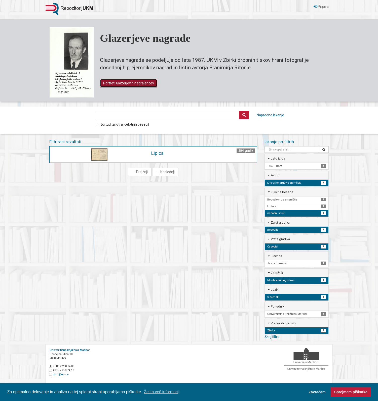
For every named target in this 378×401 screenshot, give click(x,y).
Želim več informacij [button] (161, 392)
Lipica (157, 153)
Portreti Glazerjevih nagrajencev (128, 83)
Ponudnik (277, 306)
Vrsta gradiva (280, 239)
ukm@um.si (61, 374)
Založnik (277, 273)
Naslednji (165, 172)
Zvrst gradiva (280, 222)
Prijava (321, 7)
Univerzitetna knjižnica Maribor (70, 350)
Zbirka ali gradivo (283, 323)
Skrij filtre (271, 337)
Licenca (276, 256)
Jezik (274, 289)
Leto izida (278, 158)
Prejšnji (140, 172)
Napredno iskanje (270, 115)
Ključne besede (282, 192)
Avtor (275, 175)
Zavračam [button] (317, 392)
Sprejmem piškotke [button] (350, 392)
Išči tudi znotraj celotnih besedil (122, 124)
